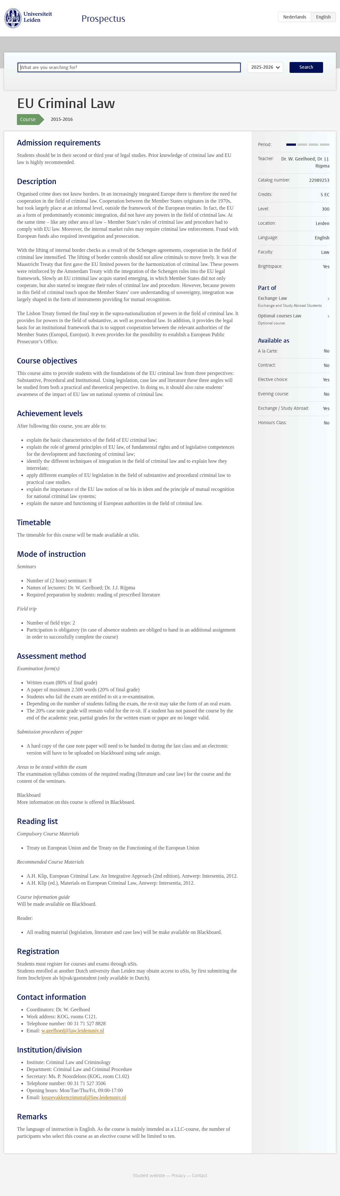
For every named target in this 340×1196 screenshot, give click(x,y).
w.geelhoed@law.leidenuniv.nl (73, 1030)
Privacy (178, 1176)
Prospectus (103, 19)
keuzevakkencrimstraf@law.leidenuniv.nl (84, 1097)
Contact (199, 1176)
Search (306, 67)
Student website (149, 1176)
